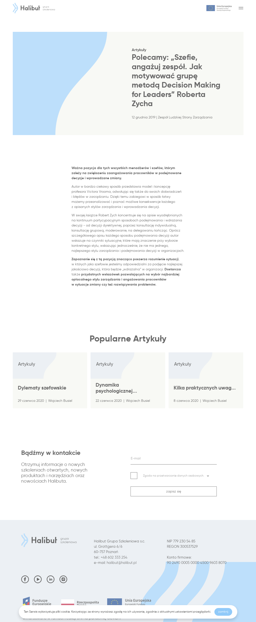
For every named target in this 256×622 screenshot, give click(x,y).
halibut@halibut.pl (122, 562)
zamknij (223, 611)
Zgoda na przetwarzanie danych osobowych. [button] (176, 475)
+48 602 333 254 (114, 557)
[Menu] (240, 8)
